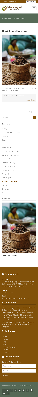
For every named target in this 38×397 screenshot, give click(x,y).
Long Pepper (6, 185)
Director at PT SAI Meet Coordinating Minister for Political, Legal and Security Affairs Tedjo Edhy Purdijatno (18, 324)
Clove (4, 140)
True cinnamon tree (8, 170)
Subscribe (6, 375)
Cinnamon (5, 189)
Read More (31, 100)
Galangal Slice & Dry (8, 163)
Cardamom (6, 136)
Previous (3, 59)
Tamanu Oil (5, 174)
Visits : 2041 (9, 96)
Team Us (6, 352)
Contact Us (6, 350)
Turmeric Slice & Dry (8, 166)
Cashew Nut (6, 159)
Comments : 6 (21, 96)
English (31, 2)
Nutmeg (4, 129)
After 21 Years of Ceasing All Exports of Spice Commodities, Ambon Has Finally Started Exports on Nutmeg (18, 317)
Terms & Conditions (9, 347)
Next (34, 59)
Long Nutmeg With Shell (12, 132)
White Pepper (6, 148)
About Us (6, 339)
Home (5, 336)
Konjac (4, 193)
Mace (4, 144)
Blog (4, 342)
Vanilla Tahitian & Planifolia (10, 155)
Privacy (5, 344)
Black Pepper (6, 178)
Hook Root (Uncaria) (14, 31)
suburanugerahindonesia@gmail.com (16, 298)
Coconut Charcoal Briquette (11, 151)
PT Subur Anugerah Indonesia (26, 385)
